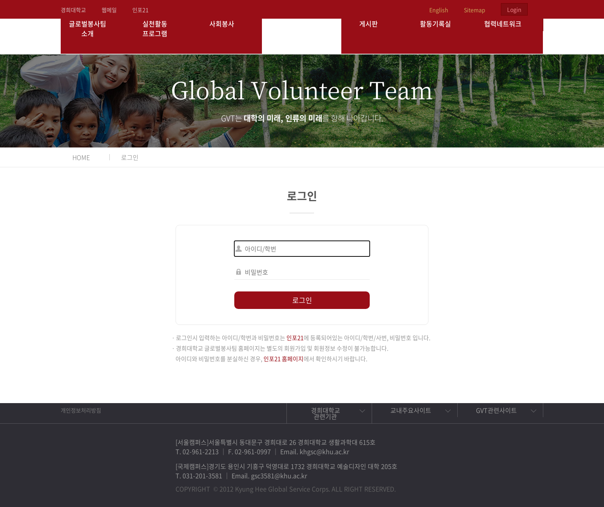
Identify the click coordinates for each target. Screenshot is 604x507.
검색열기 (537, 9)
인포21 (140, 10)
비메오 (511, 485)
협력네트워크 (509, 36)
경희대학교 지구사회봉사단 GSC (302, 36)
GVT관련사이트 (496, 410)
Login (514, 9)
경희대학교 (73, 10)
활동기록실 (442, 36)
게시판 (375, 36)
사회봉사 (228, 36)
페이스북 (475, 485)
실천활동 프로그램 (161, 36)
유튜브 (528, 485)
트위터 (493, 485)
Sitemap (474, 10)
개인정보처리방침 (81, 410)
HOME (81, 157)
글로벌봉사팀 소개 (94, 36)
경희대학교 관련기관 (325, 413)
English (438, 10)
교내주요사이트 (410, 410)
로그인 (130, 157)
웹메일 (109, 10)
